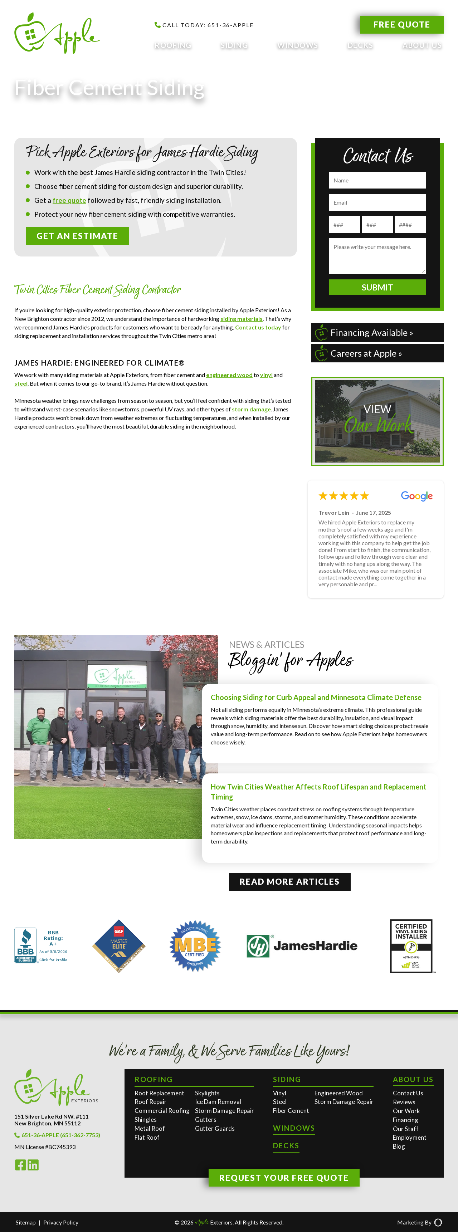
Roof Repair (151, 1101)
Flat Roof (147, 1137)
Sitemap (26, 1222)
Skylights (207, 1093)
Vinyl (279, 1093)
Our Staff (406, 1129)
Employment (410, 1137)
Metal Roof (150, 1128)
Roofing (173, 45)
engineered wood (229, 374)
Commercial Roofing (162, 1110)
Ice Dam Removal (218, 1101)
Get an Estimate (77, 236)
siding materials (241, 318)
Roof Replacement (159, 1093)
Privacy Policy (60, 1222)
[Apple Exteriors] (61, 33)
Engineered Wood (339, 1093)
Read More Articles (290, 881)
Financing (405, 1120)
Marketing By (419, 1222)
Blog (399, 1146)
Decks (361, 45)
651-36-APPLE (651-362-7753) (57, 1134)
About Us (422, 45)
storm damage (251, 409)
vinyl (266, 374)
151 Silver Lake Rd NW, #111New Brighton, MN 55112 (51, 1119)
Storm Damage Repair (224, 1110)
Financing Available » (364, 332)
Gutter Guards (215, 1128)
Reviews (404, 1102)
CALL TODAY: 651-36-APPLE (204, 24)
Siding (234, 45)
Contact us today (258, 327)
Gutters (205, 1119)
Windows (297, 45)
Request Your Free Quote (284, 1178)
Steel (280, 1101)
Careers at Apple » (358, 353)
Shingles (146, 1119)
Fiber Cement (291, 1110)
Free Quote (402, 24)
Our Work (406, 1111)
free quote (69, 200)
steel (21, 383)
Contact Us (408, 1093)
